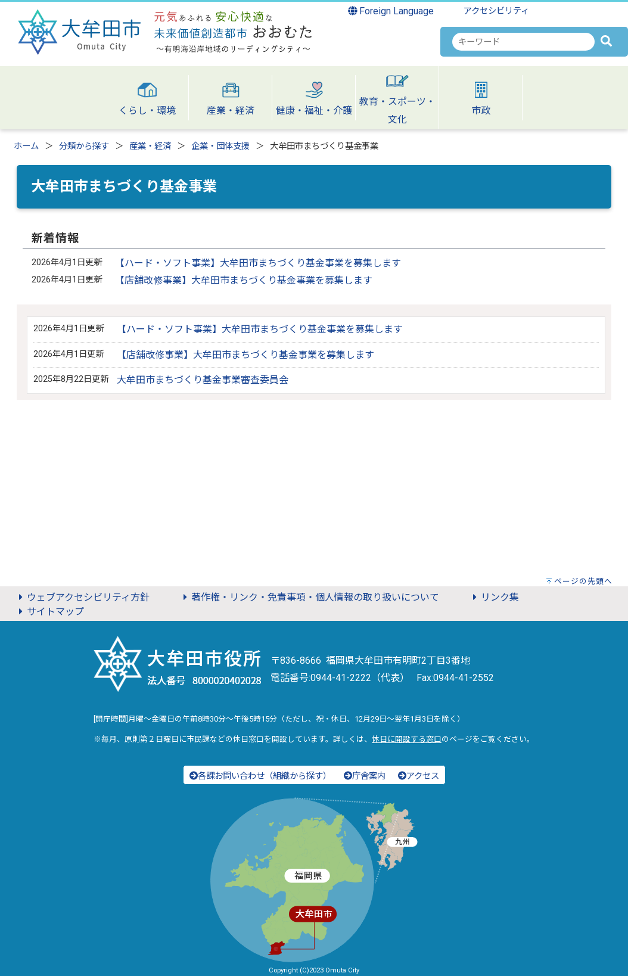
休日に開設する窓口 (407, 739)
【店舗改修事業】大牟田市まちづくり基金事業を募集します (243, 280)
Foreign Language (391, 11)
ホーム (26, 146)
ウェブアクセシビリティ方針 (82, 597)
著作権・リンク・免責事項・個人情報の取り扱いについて (309, 597)
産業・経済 (150, 146)
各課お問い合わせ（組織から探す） (260, 776)
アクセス (418, 776)
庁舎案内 (364, 776)
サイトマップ (49, 611)
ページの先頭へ (583, 581)
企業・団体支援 (220, 146)
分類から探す (84, 146)
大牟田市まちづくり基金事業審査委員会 (202, 380)
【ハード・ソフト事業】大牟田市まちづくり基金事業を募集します (258, 263)
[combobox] (523, 42)
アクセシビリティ (496, 11)
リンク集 (494, 597)
